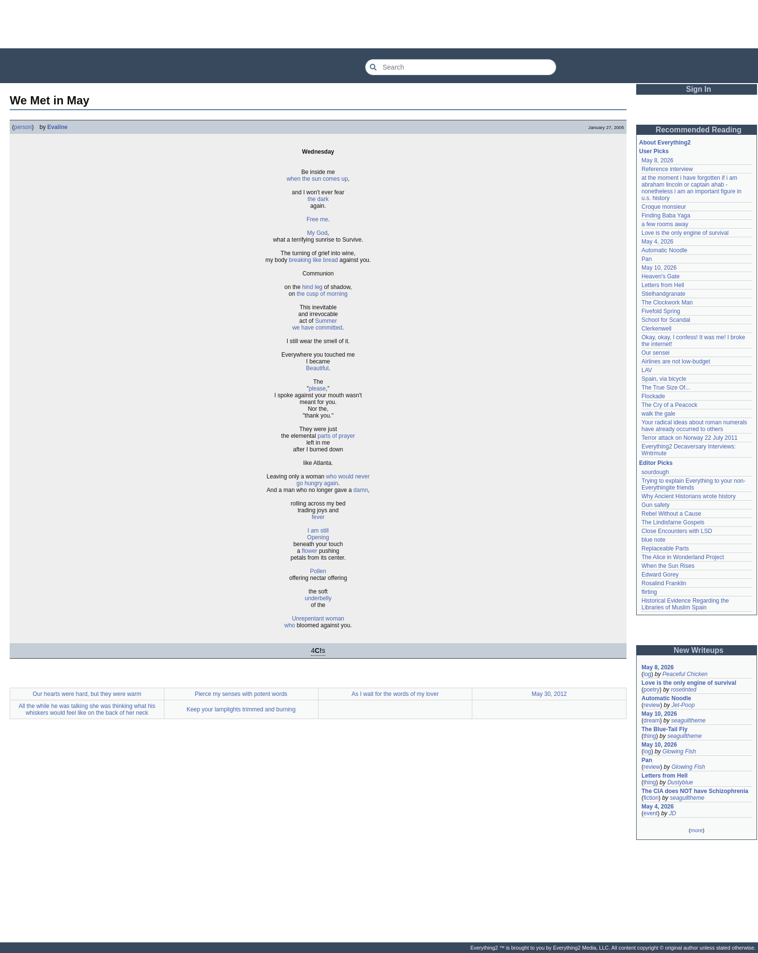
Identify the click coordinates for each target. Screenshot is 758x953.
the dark (317, 199)
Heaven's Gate (660, 276)
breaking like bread (313, 260)
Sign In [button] (698, 89)
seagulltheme (688, 720)
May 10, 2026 (659, 267)
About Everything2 (665, 142)
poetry (651, 689)
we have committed (317, 327)
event (650, 813)
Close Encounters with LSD (676, 531)
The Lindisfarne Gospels (672, 522)
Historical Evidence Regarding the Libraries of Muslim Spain (685, 604)
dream (651, 720)
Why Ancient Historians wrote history (688, 496)
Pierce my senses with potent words (241, 694)
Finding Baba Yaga (665, 215)
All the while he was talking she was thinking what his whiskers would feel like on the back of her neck (86, 709)
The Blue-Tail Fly (664, 729)
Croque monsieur (663, 206)
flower (309, 551)
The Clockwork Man (667, 302)
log (647, 674)
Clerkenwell (656, 328)
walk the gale (658, 413)
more (696, 830)
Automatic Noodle (664, 250)
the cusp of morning (322, 293)
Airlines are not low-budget (675, 361)
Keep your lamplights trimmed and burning (241, 709)
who (289, 625)
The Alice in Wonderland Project (682, 557)
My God (317, 233)
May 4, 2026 (657, 241)
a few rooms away (664, 224)
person (23, 127)
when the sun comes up (317, 178)
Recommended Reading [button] (699, 130)
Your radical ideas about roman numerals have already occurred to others (694, 426)
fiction (650, 797)
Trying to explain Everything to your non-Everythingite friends (693, 484)
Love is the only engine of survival (685, 233)
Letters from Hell (662, 285)
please (317, 388)
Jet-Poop (683, 705)
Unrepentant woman (318, 618)
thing (649, 736)
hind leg (312, 287)
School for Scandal (665, 320)
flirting (649, 592)
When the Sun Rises (667, 566)
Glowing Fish (679, 751)
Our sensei (655, 352)
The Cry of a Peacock (669, 405)
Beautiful (317, 368)
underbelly (318, 598)
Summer (326, 321)
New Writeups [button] (699, 650)
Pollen (318, 571)
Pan (646, 259)
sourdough (655, 472)
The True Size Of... (665, 387)
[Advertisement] (379, 24)
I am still (318, 530)
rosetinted (684, 689)
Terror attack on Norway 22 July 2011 (689, 437)
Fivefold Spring (660, 311)
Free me (317, 219)
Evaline (57, 127)
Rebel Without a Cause (671, 513)
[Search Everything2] (460, 67)
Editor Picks (655, 463)
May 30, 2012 (549, 694)
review (651, 705)
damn (360, 490)
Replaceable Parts (665, 548)
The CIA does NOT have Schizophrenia (694, 791)
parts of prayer (336, 436)
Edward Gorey (660, 574)
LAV (646, 370)
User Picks (654, 151)
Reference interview (667, 169)
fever (318, 517)
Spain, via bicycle (663, 378)
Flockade (653, 396)
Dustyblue (680, 782)
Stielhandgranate (663, 293)
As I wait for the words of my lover (394, 694)
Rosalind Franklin (663, 583)
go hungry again (317, 483)
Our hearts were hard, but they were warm (86, 694)
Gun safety (655, 505)
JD (672, 813)
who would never (347, 476)
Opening (318, 537)
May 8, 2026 (657, 160)
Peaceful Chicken (684, 674)
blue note (653, 539)
